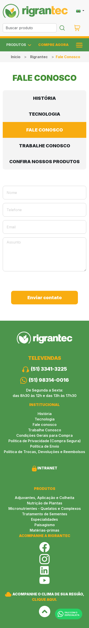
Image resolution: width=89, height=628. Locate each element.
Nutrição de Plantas (44, 503)
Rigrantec (39, 57)
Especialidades (44, 519)
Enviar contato (44, 297)
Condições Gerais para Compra (44, 435)
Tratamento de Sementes (44, 514)
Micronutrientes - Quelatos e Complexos (44, 508)
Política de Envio (44, 446)
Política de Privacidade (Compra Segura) (44, 441)
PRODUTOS (18, 45)
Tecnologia (45, 419)
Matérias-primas (44, 530)
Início (15, 57)
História (45, 413)
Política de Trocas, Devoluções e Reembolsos (44, 451)
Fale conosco (45, 424)
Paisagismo (44, 525)
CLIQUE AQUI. (44, 599)
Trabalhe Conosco (44, 430)
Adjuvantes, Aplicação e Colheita (44, 497)
